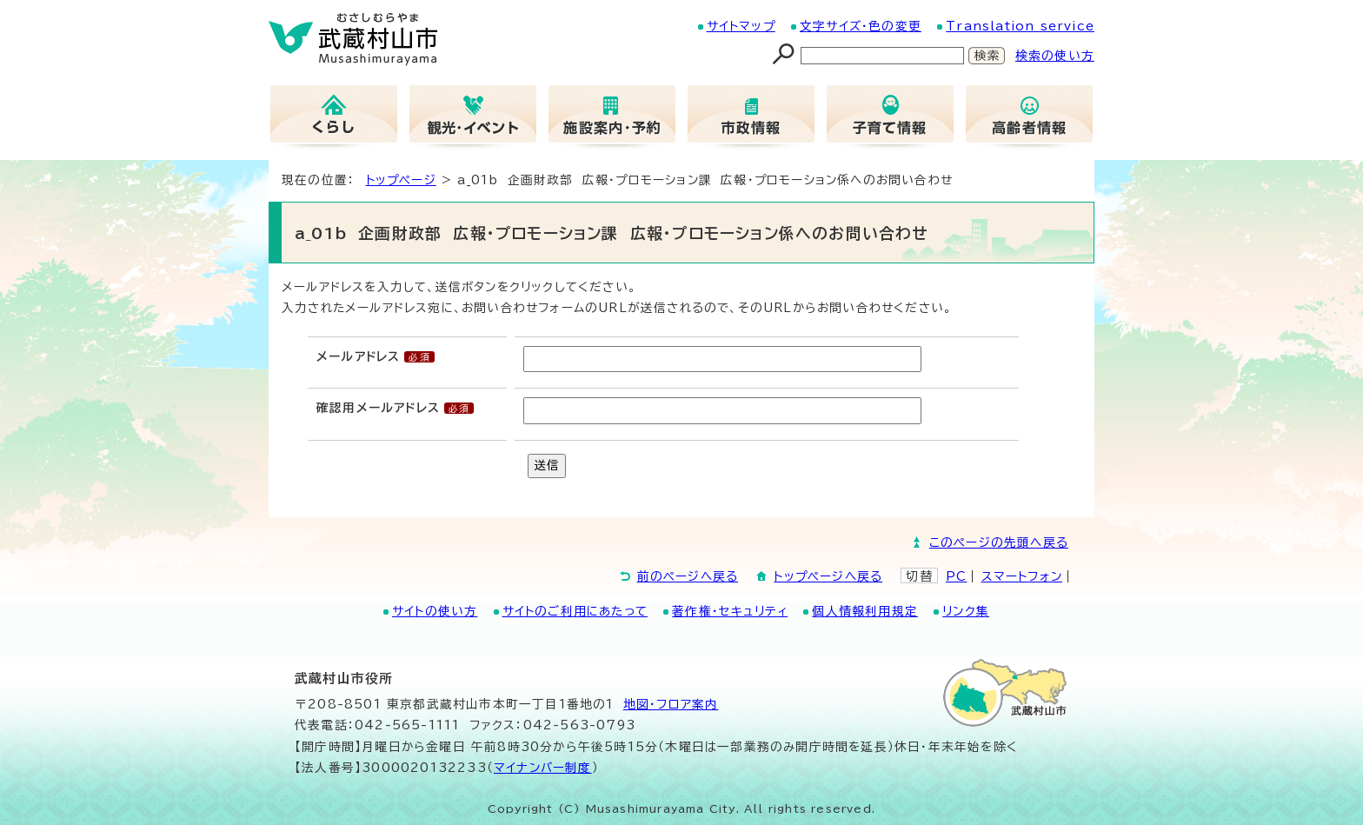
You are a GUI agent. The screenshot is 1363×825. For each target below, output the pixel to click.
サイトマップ (741, 26)
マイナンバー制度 (543, 768)
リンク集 (965, 611)
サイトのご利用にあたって (575, 611)
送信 (547, 465)
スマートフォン (1021, 576)
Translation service (1020, 26)
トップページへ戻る (828, 576)
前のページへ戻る (688, 576)
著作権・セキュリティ (730, 611)
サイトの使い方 (434, 611)
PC (956, 576)
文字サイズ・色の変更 (860, 26)
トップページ (401, 180)
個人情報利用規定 (865, 611)
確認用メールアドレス (378, 408)
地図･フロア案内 (671, 704)
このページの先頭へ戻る (998, 542)
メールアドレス (358, 356)
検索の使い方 (1054, 56)
